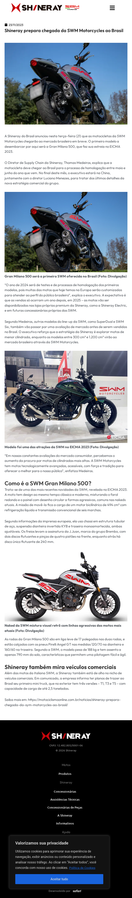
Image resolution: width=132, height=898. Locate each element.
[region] (59, 862)
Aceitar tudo (59, 879)
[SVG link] (72, 7)
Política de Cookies (82, 868)
